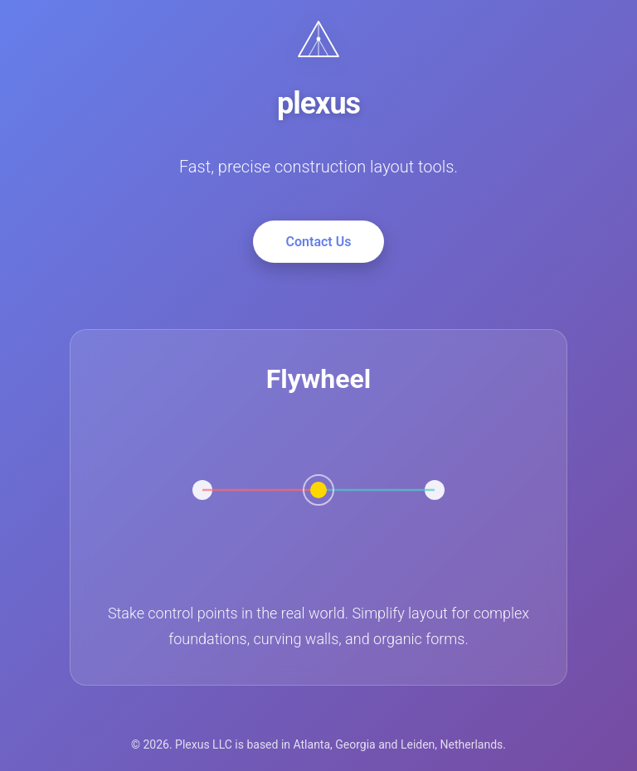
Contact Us (319, 242)
